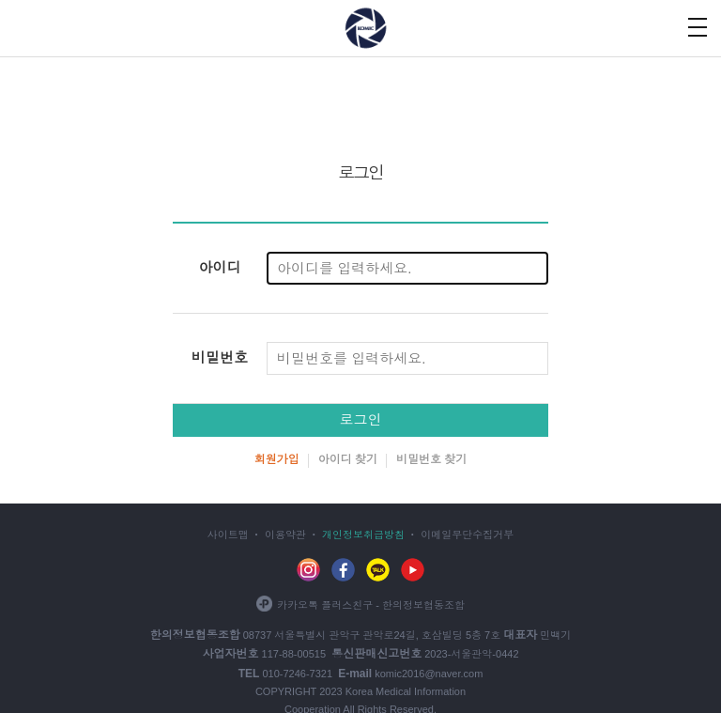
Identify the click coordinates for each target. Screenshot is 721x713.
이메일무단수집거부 (467, 534)
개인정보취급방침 (363, 534)
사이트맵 (228, 534)
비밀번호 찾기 (431, 459)
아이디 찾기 (347, 459)
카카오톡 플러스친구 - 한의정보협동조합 (360, 605)
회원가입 (276, 459)
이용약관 (285, 534)
